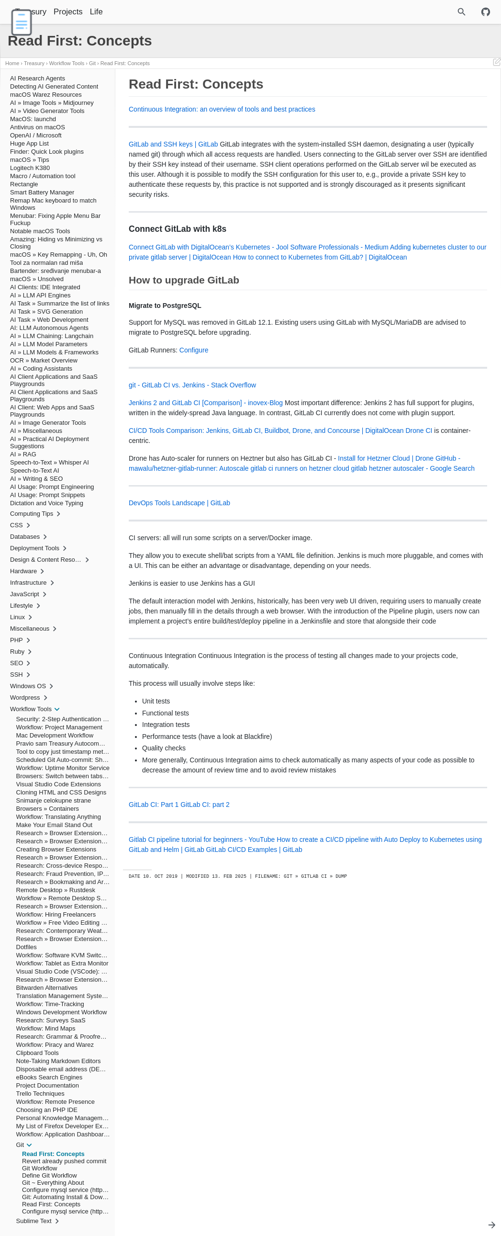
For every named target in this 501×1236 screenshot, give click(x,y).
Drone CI (220, 521)
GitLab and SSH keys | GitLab (173, 144)
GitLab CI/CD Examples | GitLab (219, 1030)
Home (12, 63)
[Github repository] (485, 12)
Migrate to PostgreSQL (398, 109)
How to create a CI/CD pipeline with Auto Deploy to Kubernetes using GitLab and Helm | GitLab (226, 1020)
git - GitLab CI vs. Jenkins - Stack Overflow (192, 445)
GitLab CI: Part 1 (153, 975)
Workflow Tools (67, 63)
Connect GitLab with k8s (395, 96)
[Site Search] (436, 12)
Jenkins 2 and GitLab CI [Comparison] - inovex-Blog (206, 463)
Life (120, 11)
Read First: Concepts (125, 63)
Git (92, 63)
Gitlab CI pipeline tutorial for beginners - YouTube (202, 1010)
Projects (92, 11)
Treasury (55, 11)
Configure (194, 410)
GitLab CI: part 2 (205, 975)
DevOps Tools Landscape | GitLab (179, 603)
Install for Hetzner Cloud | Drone (181, 549)
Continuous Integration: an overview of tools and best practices (222, 109)
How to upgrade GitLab (388, 103)
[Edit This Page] (496, 63)
